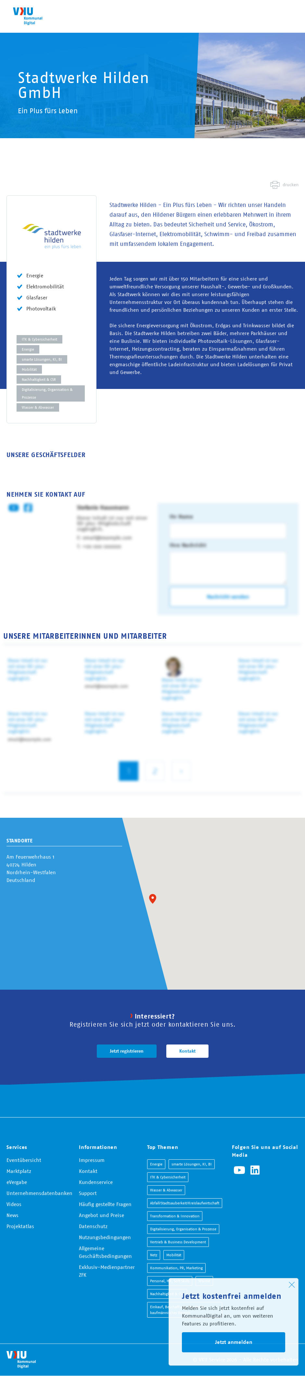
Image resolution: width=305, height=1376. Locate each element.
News (12, 1215)
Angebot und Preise (101, 1215)
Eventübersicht (23, 1160)
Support (88, 1193)
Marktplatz (18, 1171)
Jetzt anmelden (233, 1342)
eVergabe (16, 1182)
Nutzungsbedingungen (105, 1237)
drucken (291, 184)
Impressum (92, 1160)
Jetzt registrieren (127, 1051)
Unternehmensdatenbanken (39, 1193)
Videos (13, 1204)
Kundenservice (96, 1182)
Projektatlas (20, 1226)
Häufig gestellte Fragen (105, 1204)
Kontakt (187, 1051)
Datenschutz (93, 1226)
